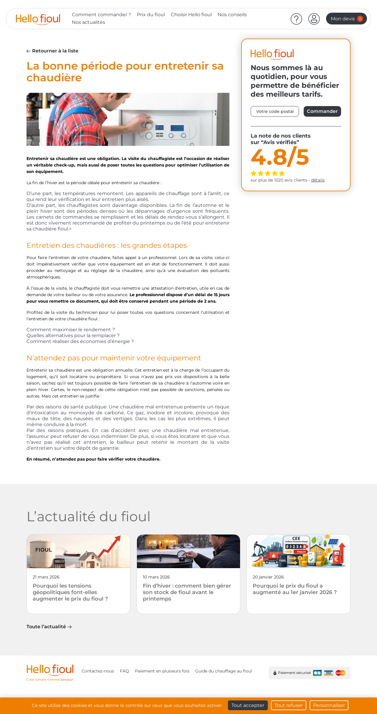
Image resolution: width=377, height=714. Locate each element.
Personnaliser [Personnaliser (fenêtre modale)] (329, 705)
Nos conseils (232, 14)
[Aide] (296, 18)
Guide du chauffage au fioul (223, 671)
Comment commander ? (101, 14)
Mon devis (347, 19)
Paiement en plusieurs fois (162, 671)
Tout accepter (248, 705)
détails (318, 180)
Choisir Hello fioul (191, 14)
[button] (314, 18)
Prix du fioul (151, 14)
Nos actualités (88, 22)
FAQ (124, 671)
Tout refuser (289, 705)
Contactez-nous (98, 671)
